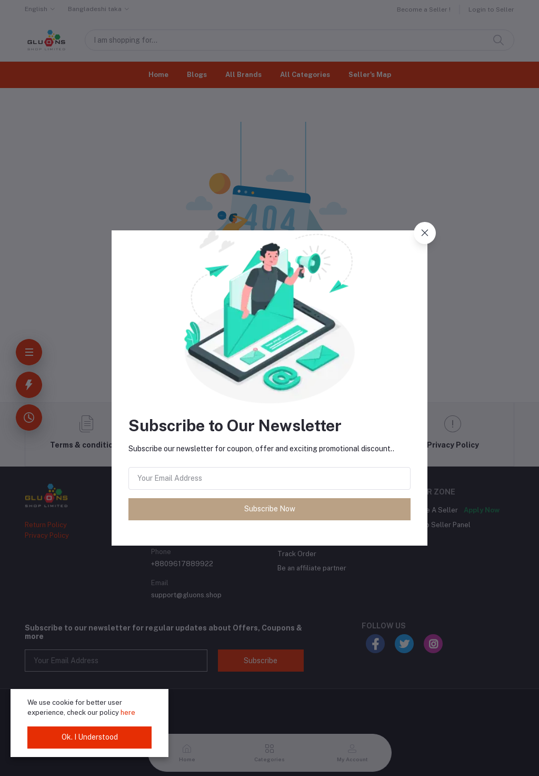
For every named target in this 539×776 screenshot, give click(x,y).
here (128, 712)
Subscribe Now (269, 509)
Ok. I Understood (90, 737)
